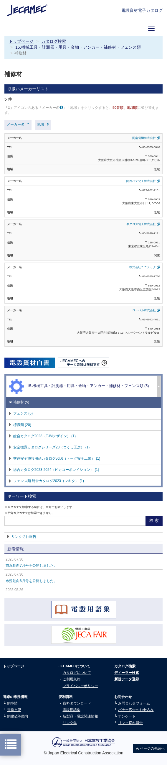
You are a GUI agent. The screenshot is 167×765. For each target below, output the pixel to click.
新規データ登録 (126, 679)
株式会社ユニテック (144, 267)
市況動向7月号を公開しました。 (31, 565)
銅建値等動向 (17, 716)
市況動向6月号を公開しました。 (31, 581)
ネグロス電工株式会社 (143, 224)
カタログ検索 (53, 41)
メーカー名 (15, 124)
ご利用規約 (71, 679)
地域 (40, 124)
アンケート (127, 716)
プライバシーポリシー (80, 686)
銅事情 (12, 703)
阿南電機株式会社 (146, 138)
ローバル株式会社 (146, 310)
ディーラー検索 (126, 673)
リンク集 (70, 723)
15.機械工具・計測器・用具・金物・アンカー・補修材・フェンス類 (77, 47)
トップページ (21, 41)
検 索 (154, 520)
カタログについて (77, 673)
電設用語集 (71, 710)
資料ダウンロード (77, 703)
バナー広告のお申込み (135, 710)
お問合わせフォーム (134, 703)
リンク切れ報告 (23, 537)
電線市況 (14, 710)
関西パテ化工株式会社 (143, 181)
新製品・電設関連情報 (80, 716)
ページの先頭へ (150, 748)
